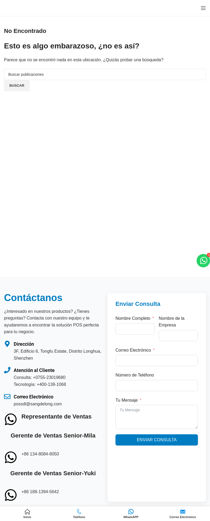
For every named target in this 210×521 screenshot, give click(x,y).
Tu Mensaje (126, 400)
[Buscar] (105, 74)
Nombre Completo (132, 318)
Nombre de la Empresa (172, 322)
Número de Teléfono (134, 375)
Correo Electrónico (33, 397)
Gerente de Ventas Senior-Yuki (53, 473)
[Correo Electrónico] (7, 400)
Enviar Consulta (157, 440)
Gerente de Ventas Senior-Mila (53, 435)
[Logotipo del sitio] (23, 7)
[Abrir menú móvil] (203, 8)
